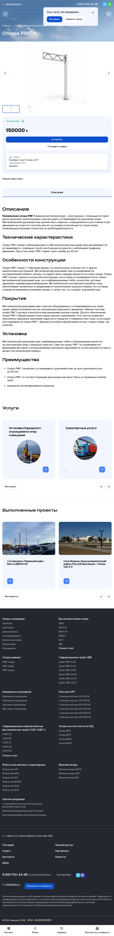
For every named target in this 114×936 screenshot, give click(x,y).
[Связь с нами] (109, 14)
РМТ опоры (8, 670)
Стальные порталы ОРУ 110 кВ (74, 701)
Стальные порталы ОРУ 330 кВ (75, 713)
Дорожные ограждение (14, 696)
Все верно (54, 19)
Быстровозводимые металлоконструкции (24, 815)
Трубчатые (8, 628)
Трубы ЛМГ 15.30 (67, 662)
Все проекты (11, 597)
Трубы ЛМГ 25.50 (67, 683)
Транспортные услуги (80, 428)
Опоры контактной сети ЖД (76, 726)
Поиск (35, 930)
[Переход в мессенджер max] (83, 875)
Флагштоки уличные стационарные (23, 765)
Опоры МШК (65, 739)
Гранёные (7, 624)
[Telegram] (105, 4)
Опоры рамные (11, 657)
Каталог (8, 930)
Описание (57, 192)
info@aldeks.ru (12, 885)
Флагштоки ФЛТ (10, 790)
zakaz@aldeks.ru (13, 4)
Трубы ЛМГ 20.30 (67, 670)
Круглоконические (12, 640)
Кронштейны (9, 644)
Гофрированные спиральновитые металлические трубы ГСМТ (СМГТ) (23, 728)
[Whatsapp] (109, 4)
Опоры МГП (65, 735)
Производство (64, 845)
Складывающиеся (11, 636)
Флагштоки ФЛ (10, 778)
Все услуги (10, 487)
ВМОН (62, 636)
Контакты (8, 857)
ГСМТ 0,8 (7, 747)
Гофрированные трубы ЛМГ (75, 657)
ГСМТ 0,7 (6, 743)
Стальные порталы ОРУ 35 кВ (74, 696)
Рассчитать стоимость (39, 886)
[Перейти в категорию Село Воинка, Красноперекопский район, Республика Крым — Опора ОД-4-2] (66, 581)
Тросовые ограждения (14, 705)
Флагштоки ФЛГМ (11, 782)
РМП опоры (8, 662)
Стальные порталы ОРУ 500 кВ (75, 717)
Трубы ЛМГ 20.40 (68, 675)
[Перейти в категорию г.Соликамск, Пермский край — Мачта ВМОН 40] (10, 581)
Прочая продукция (13, 799)
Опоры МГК (65, 731)
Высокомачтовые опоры (73, 619)
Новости (60, 857)
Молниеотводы (68, 765)
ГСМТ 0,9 (7, 751)
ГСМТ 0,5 (7, 734)
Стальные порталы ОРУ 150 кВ (74, 705)
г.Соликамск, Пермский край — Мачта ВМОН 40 (26, 562)
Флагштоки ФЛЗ (10, 786)
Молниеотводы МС (69, 778)
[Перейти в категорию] (46, 469)
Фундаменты (9, 648)
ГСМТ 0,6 (6, 739)
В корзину (57, 140)
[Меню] (5, 14)
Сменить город (74, 19)
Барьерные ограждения (16, 692)
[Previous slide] (5, 73)
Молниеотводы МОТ (69, 774)
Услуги (6, 851)
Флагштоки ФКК (10, 774)
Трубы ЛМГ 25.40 (68, 679)
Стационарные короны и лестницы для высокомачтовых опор (22, 805)
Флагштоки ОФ (10, 769)
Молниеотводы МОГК (70, 769)
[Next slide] (109, 73)
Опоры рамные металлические (31, 26)
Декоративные (10, 632)
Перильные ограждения (14, 701)
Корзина (61, 930)
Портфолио (62, 851)
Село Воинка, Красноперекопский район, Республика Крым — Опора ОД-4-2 (85, 564)
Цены (5, 863)
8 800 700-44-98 (87, 4)
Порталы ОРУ (67, 692)
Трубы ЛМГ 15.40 (67, 666)
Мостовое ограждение (14, 709)
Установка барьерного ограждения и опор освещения (25, 431)
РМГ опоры (57, 26)
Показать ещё (66, 648)
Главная (6, 26)
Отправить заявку (57, 147)
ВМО (61, 624)
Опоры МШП (65, 743)
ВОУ (61, 640)
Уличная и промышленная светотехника (22, 811)
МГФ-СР (63, 632)
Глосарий (8, 845)
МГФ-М (62, 628)
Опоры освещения (13, 619)
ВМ (60, 644)
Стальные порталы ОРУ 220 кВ (75, 709)
